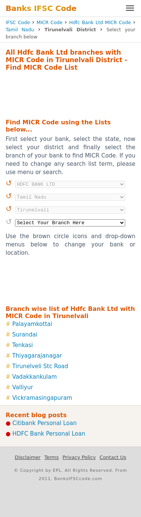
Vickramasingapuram (42, 398)
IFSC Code (18, 22)
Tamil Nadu (20, 29)
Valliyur (22, 387)
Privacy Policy (79, 457)
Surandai (25, 334)
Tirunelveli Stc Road (40, 366)
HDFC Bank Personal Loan (48, 433)
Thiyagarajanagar (37, 355)
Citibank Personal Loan (44, 423)
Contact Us (113, 457)
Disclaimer (28, 457)
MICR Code (49, 22)
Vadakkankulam (34, 376)
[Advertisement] (70, 94)
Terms (51, 457)
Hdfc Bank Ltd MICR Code (100, 22)
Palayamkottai (32, 324)
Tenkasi (22, 345)
